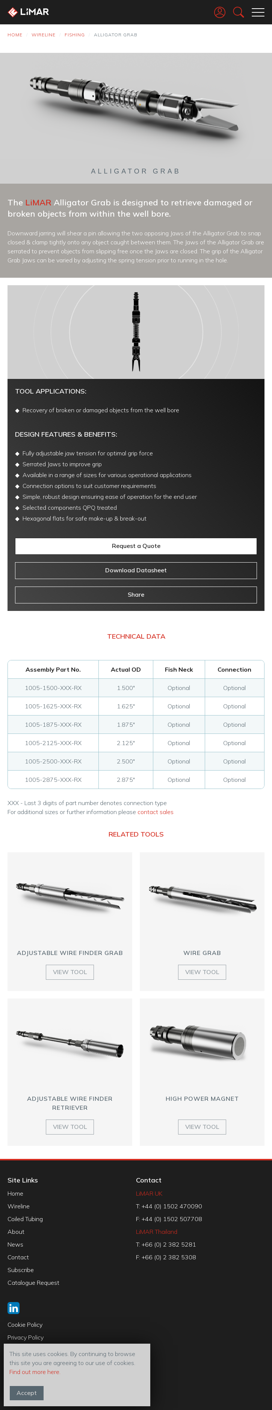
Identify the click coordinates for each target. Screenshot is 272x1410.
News (15, 1244)
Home (15, 34)
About (16, 1231)
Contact (18, 1257)
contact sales (156, 812)
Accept (27, 1393)
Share (136, 594)
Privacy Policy (26, 1337)
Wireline (44, 34)
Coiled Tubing (25, 1219)
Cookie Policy (25, 1324)
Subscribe (21, 1270)
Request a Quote (136, 545)
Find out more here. (34, 1372)
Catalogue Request (33, 1282)
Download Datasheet (136, 570)
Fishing (75, 34)
